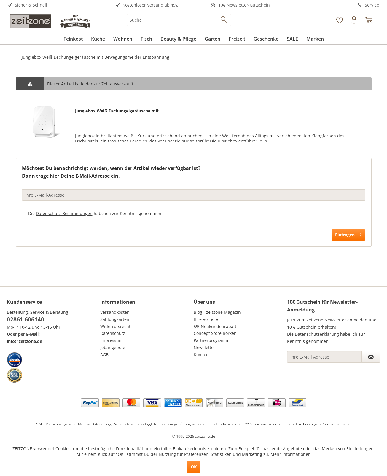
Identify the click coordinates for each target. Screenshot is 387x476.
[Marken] (315, 38)
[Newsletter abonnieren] (370, 357)
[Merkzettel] (339, 20)
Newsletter (204, 347)
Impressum (111, 340)
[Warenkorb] (371, 20)
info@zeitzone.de (24, 341)
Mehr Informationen (290, 454)
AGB (104, 354)
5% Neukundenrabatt (215, 326)
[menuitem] (53, 5)
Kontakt (201, 354)
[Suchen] (224, 20)
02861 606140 (25, 319)
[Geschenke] (266, 38)
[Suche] (179, 20)
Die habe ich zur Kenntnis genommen (94, 213)
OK (194, 466)
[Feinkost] (73, 38)
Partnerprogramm (212, 340)
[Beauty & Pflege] (178, 38)
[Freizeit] (236, 38)
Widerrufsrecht (115, 326)
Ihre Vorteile (206, 319)
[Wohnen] (122, 38)
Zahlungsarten (114, 319)
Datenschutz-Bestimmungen (64, 213)
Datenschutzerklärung (317, 334)
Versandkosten (115, 312)
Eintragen (348, 234)
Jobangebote (112, 347)
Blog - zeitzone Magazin (217, 312)
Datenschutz (112, 333)
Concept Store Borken (215, 333)
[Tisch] (146, 38)
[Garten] (212, 38)
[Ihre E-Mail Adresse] (324, 357)
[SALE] (292, 38)
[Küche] (98, 38)
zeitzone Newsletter (326, 320)
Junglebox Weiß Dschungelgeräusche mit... (118, 111)
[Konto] (354, 20)
